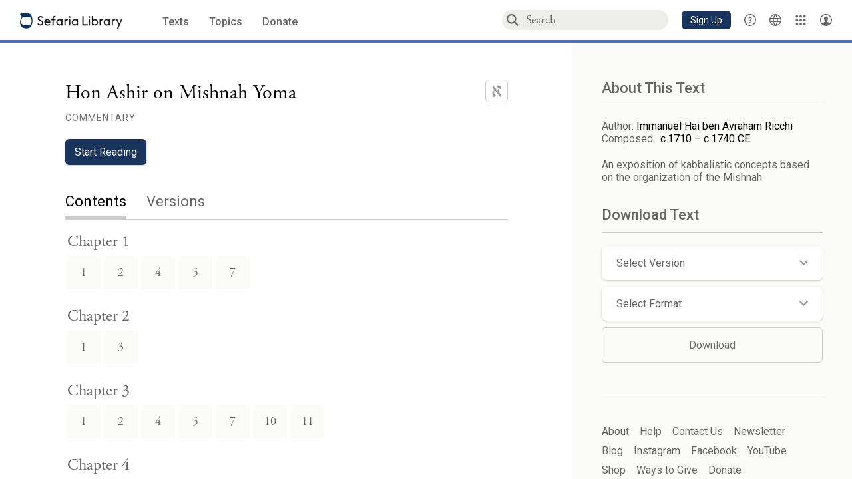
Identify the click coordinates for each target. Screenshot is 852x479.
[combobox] (596, 19)
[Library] (801, 20)
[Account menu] (826, 20)
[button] (706, 20)
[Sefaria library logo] (71, 20)
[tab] (105, 202)
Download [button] (712, 345)
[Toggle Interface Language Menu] (775, 20)
